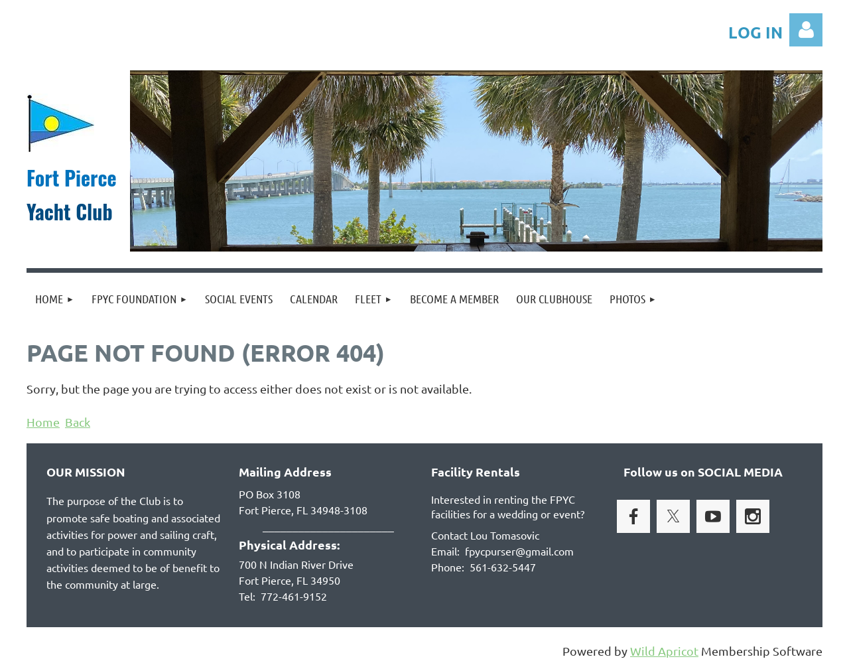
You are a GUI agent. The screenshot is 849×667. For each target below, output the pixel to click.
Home (43, 422)
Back (77, 422)
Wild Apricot (664, 651)
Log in (805, 29)
